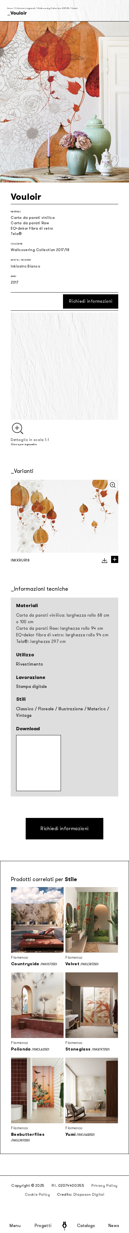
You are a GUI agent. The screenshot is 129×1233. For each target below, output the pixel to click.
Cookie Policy (37, 1194)
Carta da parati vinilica (33, 217)
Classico (25, 709)
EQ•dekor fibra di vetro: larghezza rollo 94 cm (62, 635)
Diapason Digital (89, 1194)
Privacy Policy (104, 1185)
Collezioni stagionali (25, 8)
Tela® (16, 233)
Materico (96, 709)
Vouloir (74, 8)
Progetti (43, 1226)
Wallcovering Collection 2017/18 (53, 8)
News (113, 1226)
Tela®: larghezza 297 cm (41, 641)
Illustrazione (71, 709)
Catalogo (86, 1226)
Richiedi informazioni (90, 301)
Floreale (46, 709)
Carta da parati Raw (30, 223)
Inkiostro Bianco (25, 266)
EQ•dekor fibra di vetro (32, 228)
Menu (15, 1226)
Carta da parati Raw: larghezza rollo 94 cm (59, 628)
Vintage (24, 715)
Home (10, 8)
